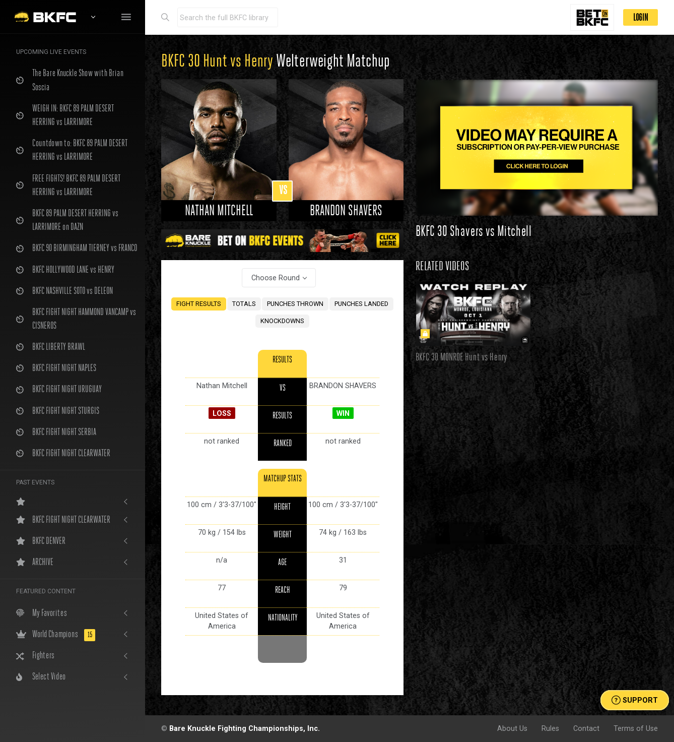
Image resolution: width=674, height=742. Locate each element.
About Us (512, 728)
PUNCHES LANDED (361, 303)
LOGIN (640, 17)
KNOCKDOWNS (282, 321)
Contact (586, 728)
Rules (550, 728)
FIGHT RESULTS (198, 303)
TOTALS (244, 303)
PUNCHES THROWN (295, 303)
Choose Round (275, 278)
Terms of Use (636, 728)
